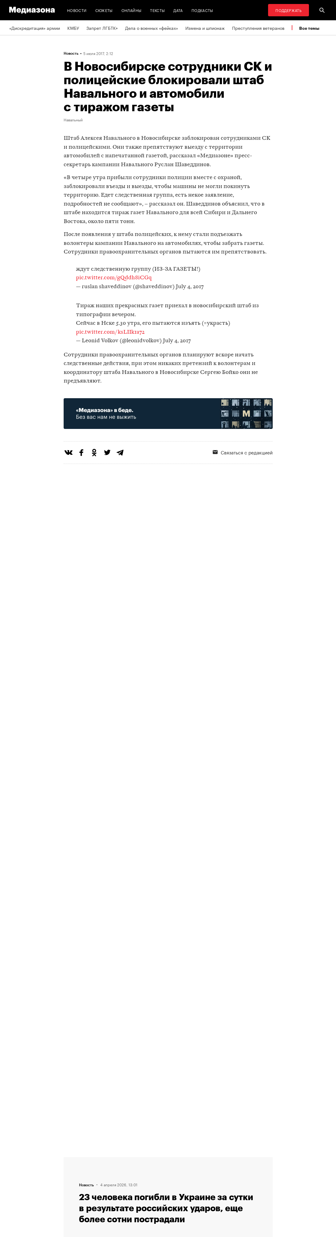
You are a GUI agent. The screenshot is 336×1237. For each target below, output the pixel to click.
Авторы (105, 1183)
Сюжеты (104, 10)
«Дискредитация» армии (34, 27)
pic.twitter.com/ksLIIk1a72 (110, 332)
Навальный (73, 119)
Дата (178, 10)
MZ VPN (181, 1183)
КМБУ (73, 27)
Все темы (309, 28)
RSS (180, 1159)
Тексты (157, 10)
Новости (77, 10)
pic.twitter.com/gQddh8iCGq (114, 278)
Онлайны (131, 10)
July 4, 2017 (190, 286)
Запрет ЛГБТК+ (102, 27)
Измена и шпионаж (205, 27)
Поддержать (288, 10)
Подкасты (202, 10)
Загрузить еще (168, 974)
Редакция (107, 1159)
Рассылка (183, 1171)
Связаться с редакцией (122, 1171)
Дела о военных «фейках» (151, 27)
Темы (103, 1194)
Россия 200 (185, 1194)
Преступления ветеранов (258, 27)
